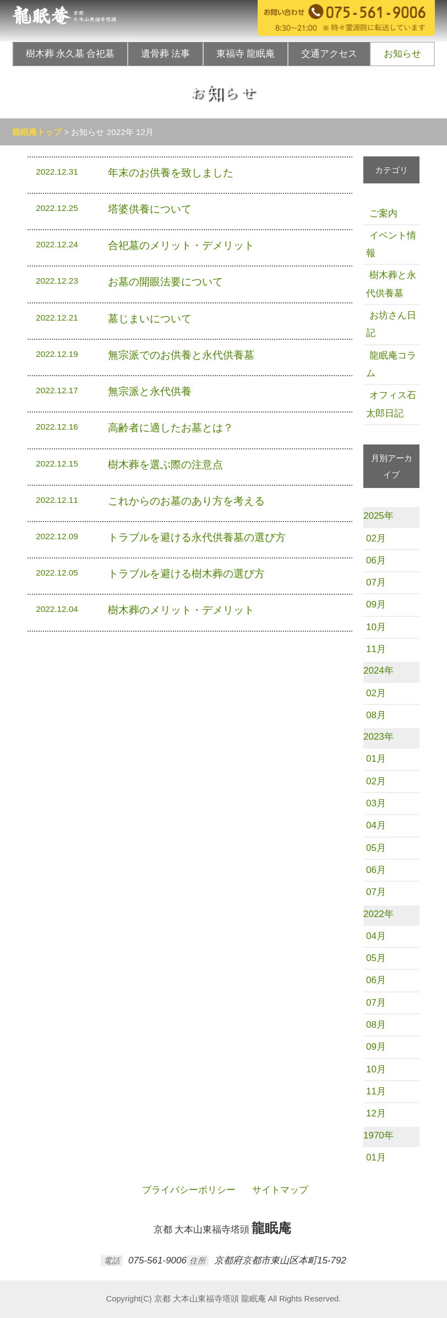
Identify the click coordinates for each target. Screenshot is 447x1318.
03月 (376, 803)
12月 (376, 1113)
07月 (376, 582)
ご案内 (381, 213)
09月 (376, 604)
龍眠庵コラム (391, 364)
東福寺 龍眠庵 (245, 53)
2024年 (378, 670)
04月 (376, 825)
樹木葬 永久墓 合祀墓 (70, 53)
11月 (376, 649)
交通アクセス (329, 53)
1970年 (378, 1135)
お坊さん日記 (391, 324)
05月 (376, 848)
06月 (376, 560)
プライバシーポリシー (187, 1190)
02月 (376, 538)
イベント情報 (391, 244)
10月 (376, 627)
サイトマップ (278, 1190)
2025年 (378, 516)
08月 (376, 715)
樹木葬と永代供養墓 (391, 284)
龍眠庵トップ (37, 132)
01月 (376, 758)
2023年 (378, 736)
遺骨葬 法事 (165, 53)
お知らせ (402, 53)
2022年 (378, 914)
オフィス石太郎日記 (391, 404)
